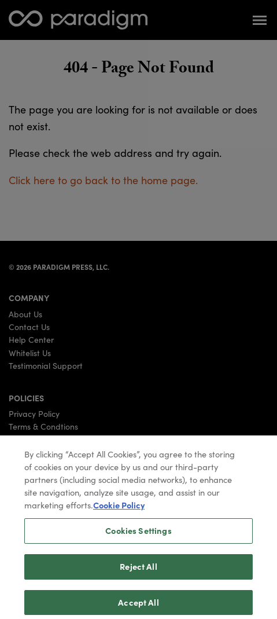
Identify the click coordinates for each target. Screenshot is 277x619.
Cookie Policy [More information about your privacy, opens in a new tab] (119, 509)
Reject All (138, 570)
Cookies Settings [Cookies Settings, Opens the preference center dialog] (138, 535)
